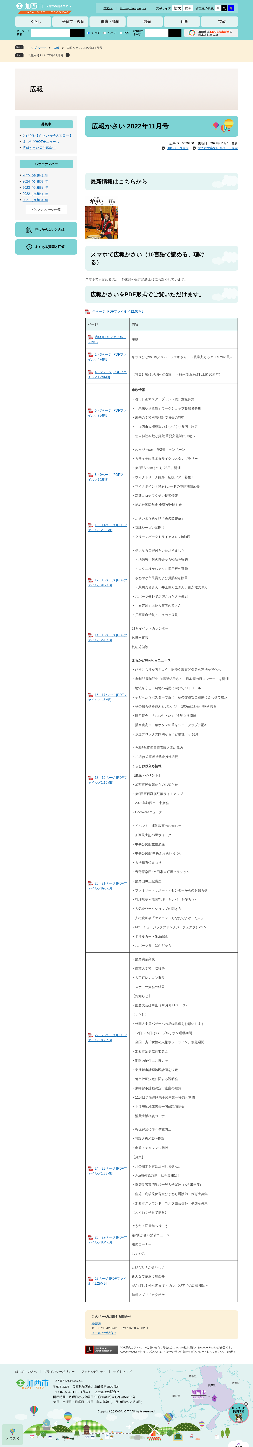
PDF (127, 32)
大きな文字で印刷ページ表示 (218, 148)
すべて (95, 32)
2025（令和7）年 (35, 175)
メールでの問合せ (104, 1333)
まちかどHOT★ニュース (41, 141)
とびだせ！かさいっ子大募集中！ (47, 135)
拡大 (177, 8)
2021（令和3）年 (35, 200)
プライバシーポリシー (59, 1371)
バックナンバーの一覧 (46, 209)
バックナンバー (46, 164)
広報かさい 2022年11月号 (46, 55)
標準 (188, 8)
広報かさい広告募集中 (39, 148)
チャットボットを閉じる (246, 1404)
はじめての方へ (26, 1371)
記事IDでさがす (138, 33)
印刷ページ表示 (177, 148)
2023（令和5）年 (35, 187)
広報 (56, 48)
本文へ (108, 8)
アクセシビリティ (93, 1371)
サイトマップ (122, 1371)
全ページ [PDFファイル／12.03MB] (118, 311)
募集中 (46, 124)
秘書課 (96, 1323)
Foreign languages (133, 8)
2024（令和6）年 (35, 181)
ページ (112, 32)
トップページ (37, 48)
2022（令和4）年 (35, 194)
